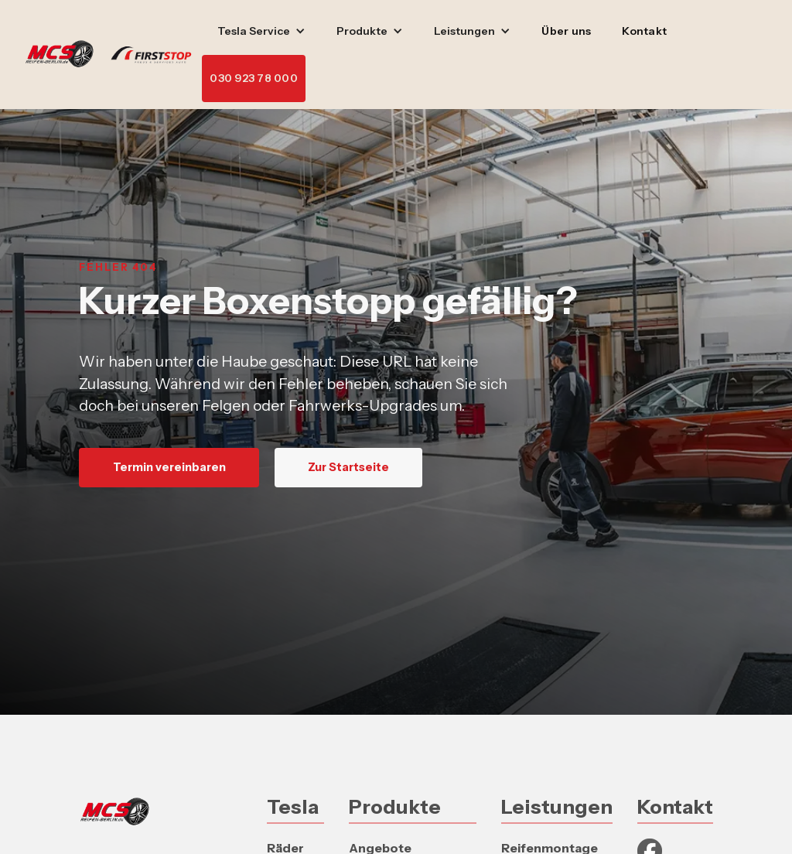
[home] (113, 55)
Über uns (566, 31)
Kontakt (644, 31)
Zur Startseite (348, 467)
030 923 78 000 (254, 78)
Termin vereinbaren (169, 467)
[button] (261, 31)
